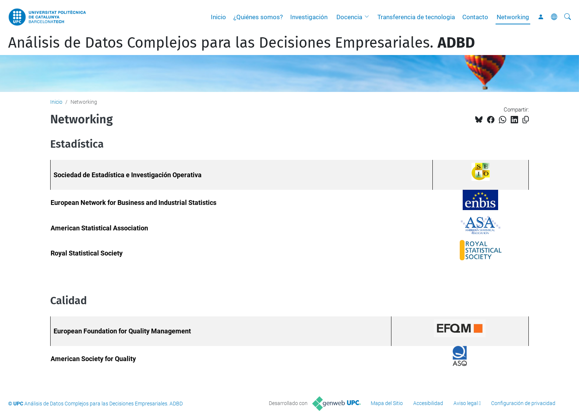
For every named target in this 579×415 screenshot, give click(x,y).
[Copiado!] (526, 120)
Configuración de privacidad (523, 403)
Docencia (349, 17)
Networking (513, 17)
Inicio (218, 17)
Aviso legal (465, 403)
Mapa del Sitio (387, 403)
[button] (368, 17)
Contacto (475, 17)
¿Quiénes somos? (258, 17)
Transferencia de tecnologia (416, 17)
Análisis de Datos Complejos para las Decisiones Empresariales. (241, 43)
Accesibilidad (428, 403)
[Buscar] (567, 17)
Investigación (309, 17)
